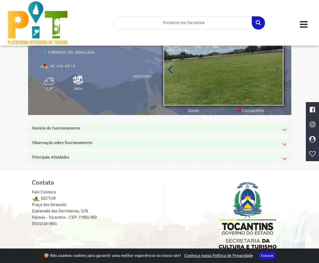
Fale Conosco (44, 192)
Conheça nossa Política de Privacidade (218, 255)
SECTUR (44, 198)
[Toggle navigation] (304, 24)
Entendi (267, 256)
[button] (276, 70)
